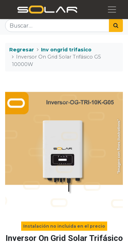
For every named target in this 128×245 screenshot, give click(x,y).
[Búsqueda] (116, 25)
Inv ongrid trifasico (66, 50)
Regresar (21, 50)
